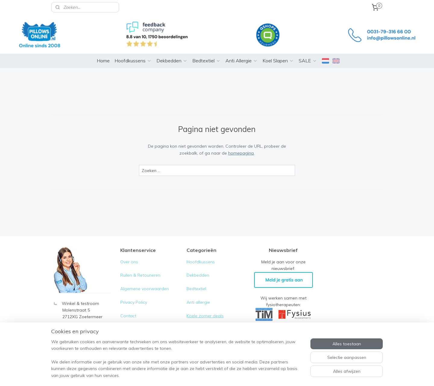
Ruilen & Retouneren (140, 266)
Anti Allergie (241, 52)
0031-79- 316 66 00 (81, 321)
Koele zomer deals (205, 306)
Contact (128, 306)
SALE (308, 52)
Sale (191, 320)
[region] (177, 362)
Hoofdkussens (133, 52)
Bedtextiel (206, 52)
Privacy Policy (134, 293)
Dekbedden (171, 52)
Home (103, 52)
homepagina (241, 144)
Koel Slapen (278, 52)
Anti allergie (198, 293)
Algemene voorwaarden (144, 279)
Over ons (129, 253)
